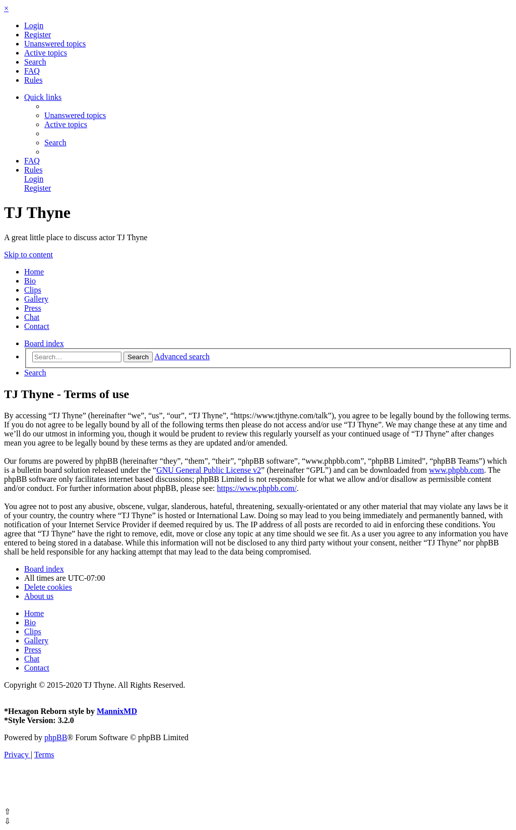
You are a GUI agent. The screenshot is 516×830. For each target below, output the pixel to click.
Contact (36, 326)
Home (34, 271)
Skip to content (28, 254)
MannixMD (117, 711)
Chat (31, 317)
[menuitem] (33, 25)
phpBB (55, 737)
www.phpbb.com (456, 470)
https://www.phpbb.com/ (257, 488)
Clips (32, 290)
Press (32, 308)
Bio (30, 280)
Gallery (36, 299)
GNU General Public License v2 (208, 470)
